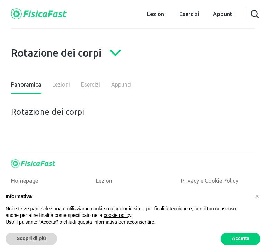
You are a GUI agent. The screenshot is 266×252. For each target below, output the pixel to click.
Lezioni (156, 14)
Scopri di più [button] (31, 238)
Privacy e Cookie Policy (209, 181)
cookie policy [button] (117, 215)
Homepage (24, 181)
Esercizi (189, 14)
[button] (257, 196)
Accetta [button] (240, 238)
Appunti (223, 14)
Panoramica (26, 84)
